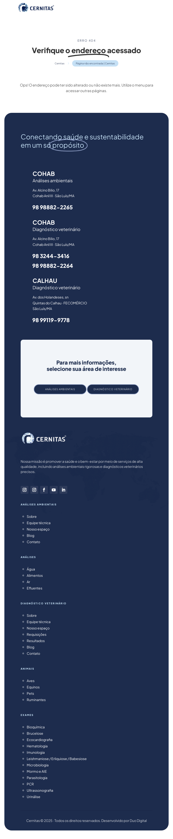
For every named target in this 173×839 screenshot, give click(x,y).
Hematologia (37, 746)
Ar (28, 581)
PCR (30, 784)
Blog (30, 535)
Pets (30, 693)
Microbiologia (38, 765)
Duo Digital (138, 820)
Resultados (36, 640)
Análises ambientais (60, 389)
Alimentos (35, 575)
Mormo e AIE (37, 771)
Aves (31, 680)
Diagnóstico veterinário (113, 389)
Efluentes (34, 588)
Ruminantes (36, 699)
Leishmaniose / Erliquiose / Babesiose (57, 758)
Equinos (33, 687)
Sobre (32, 516)
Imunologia (36, 752)
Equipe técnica (39, 523)
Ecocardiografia (39, 739)
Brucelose (35, 733)
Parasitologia (37, 777)
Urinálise (33, 796)
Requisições (36, 634)
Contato (33, 542)
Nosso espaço (38, 529)
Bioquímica (36, 727)
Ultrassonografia (40, 790)
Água (31, 569)
